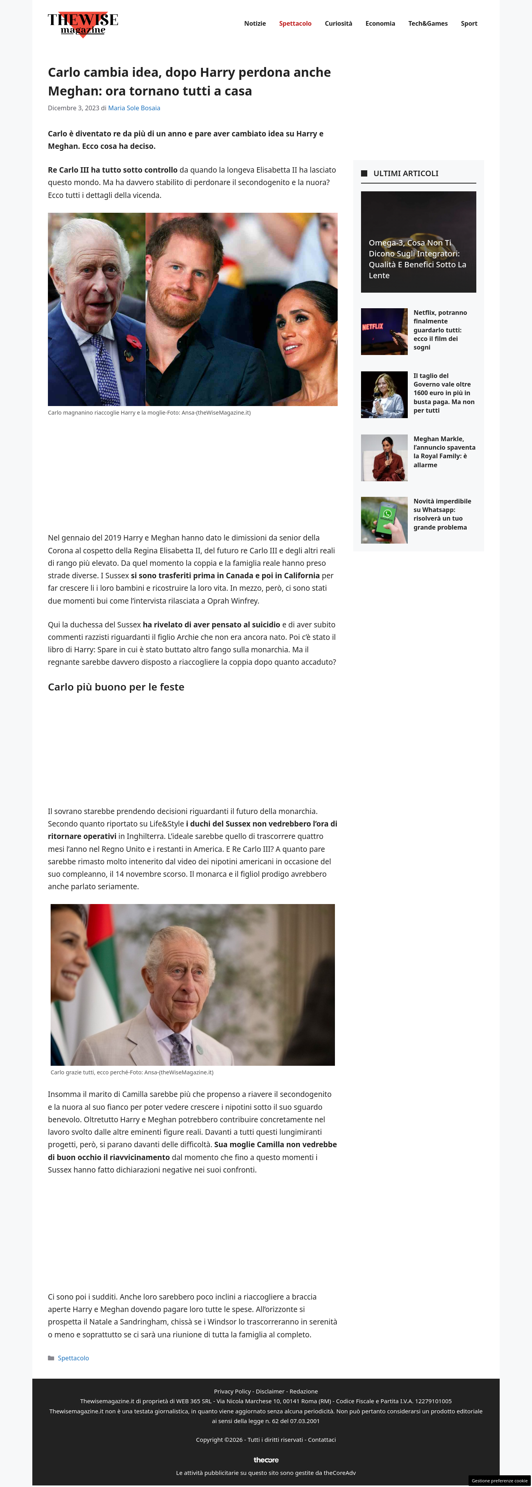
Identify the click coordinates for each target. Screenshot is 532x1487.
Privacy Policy (232, 1391)
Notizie (255, 23)
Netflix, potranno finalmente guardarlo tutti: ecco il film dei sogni (440, 330)
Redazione (303, 1391)
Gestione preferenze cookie (500, 1480)
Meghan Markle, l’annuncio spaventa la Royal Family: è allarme (445, 451)
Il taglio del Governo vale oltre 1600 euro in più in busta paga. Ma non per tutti (444, 393)
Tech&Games (428, 23)
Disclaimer (270, 1391)
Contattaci (322, 1439)
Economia (380, 23)
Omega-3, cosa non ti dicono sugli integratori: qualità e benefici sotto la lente (418, 259)
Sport (469, 23)
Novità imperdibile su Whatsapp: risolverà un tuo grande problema (442, 514)
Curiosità (338, 23)
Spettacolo (295, 23)
